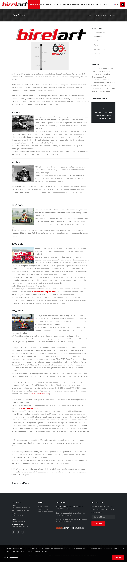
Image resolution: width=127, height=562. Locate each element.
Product (53, 4)
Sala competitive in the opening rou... (70, 513)
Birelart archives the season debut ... (70, 506)
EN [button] (116, 4)
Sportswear (61, 4)
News (48, 4)
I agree (118, 557)
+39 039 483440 (17, 516)
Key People (98, 41)
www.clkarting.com (29, 408)
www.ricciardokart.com (39, 394)
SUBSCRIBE (98, 523)
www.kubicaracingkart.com (44, 292)
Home (90, 15)
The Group (97, 53)
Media (69, 4)
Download (75, 4)
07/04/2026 (60, 515)
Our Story (97, 37)
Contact (91, 4)
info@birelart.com (18, 521)
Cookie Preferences (103, 118)
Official (67, 509)
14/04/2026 (60, 509)
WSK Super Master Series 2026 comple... (72, 519)
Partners (83, 4)
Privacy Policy (43, 506)
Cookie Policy (43, 509)
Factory (96, 45)
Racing (42, 4)
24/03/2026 (60, 522)
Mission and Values (100, 32)
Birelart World (34, 4)
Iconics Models (99, 49)
